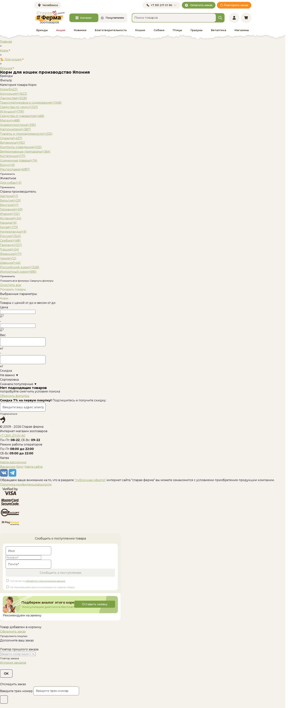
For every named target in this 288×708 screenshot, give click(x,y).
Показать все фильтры (14, 280)
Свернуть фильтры (41, 280)
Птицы (177, 30)
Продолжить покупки (13, 636)
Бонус (7, 165)
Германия (11, 209)
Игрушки (12, 111)
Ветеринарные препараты (25, 151)
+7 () (12, 435)
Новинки (80, 30)
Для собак (11, 182)
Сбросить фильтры (14, 396)
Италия (10, 214)
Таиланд (11, 245)
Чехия (8, 258)
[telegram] (12, 475)
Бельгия (10, 200)
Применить (7, 173)
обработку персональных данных (45, 581)
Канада (8, 223)
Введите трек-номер (16, 691)
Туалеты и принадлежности (26, 134)
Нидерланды (13, 231)
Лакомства (13, 98)
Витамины (12, 142)
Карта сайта (33, 466)
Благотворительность (111, 30)
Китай (9, 227)
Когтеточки (12, 156)
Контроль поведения (21, 147)
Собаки (159, 30)
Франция (11, 254)
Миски (10, 120)
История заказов (13, 662)
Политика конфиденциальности (26, 484)
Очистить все (10, 285)
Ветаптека (218, 30)
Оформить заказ (13, 631)
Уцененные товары (18, 160)
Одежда (11, 138)
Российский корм (19, 267)
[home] (49, 17)
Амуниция (13, 93)
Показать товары (13, 289)
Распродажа (15, 169)
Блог (20, 466)
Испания (10, 218)
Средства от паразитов (22, 116)
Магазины (242, 30)
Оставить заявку (94, 604)
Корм (9, 89)
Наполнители (15, 129)
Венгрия (9, 205)
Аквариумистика (18, 125)
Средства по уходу (19, 107)
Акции (60, 30)
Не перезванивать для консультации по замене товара (42, 587)
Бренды (42, 30)
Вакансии (8, 466)
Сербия (10, 240)
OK (6, 673)
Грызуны (196, 30)
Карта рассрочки (13, 462)
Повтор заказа (9, 658)
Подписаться (8, 413)
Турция (9, 249)
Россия (10, 236)
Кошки (140, 30)
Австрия (9, 196)
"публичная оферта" (90, 480)
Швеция (10, 263)
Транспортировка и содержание (31, 102)
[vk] (4, 475)
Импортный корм (18, 271)
